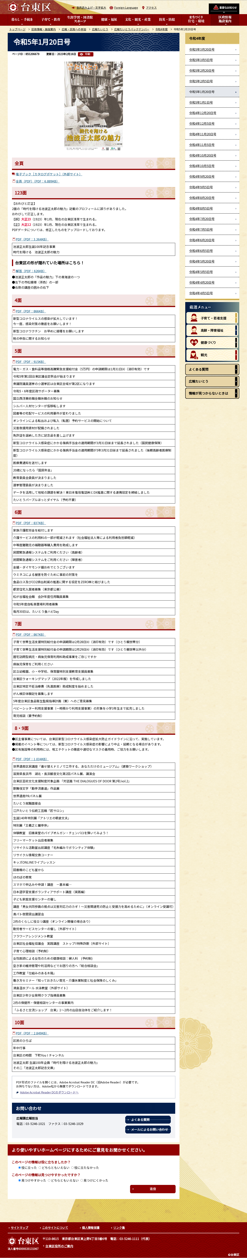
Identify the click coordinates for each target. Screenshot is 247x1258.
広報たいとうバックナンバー (131, 29)
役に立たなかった (86, 1167)
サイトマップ (19, 1228)
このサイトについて (55, 1228)
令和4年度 (161, 29)
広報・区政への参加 (74, 29)
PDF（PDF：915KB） (31, 361)
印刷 (87, 54)
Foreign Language (126, 7)
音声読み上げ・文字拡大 (91, 7)
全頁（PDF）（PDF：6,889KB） (37, 181)
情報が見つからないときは (208, 393)
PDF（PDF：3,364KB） (32, 239)
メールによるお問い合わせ (149, 1129)
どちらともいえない (55, 1167)
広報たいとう (100, 29)
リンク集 (119, 1228)
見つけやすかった (33, 1180)
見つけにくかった (96, 1180)
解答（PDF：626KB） (31, 271)
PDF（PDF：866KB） (31, 311)
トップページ (17, 29)
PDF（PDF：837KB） (31, 523)
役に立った (29, 1167)
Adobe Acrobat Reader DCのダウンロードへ (47, 1092)
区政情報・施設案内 (43, 29)
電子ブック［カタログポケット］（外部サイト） (49, 174)
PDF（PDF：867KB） (31, 634)
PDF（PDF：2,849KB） (32, 1033)
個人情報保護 (90, 1228)
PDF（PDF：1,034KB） (32, 759)
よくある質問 (140, 1119)
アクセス (151, 7)
